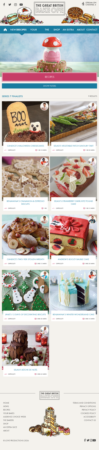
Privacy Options (88, 406)
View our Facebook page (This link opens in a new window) (4, 4)
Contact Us (91, 30)
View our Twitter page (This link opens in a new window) (9, 4)
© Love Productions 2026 (16, 440)
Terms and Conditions (84, 403)
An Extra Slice (68, 30)
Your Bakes (33, 30)
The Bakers (47, 30)
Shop (56, 29)
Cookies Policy (88, 413)
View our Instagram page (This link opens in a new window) (15, 4)
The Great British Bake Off (49, 8)
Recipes (22, 29)
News (13, 29)
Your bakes (8, 413)
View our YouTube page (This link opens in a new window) (21, 4)
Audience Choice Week (14, 417)
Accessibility (90, 417)
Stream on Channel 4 (84, 5)
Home (5, 29)
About (81, 29)
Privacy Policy (89, 410)
